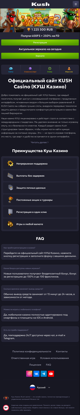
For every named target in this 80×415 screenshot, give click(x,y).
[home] (40, 4)
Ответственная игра (23, 358)
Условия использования (54, 358)
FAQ (48, 364)
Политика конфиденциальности (31, 351)
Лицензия (35, 364)
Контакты (62, 351)
